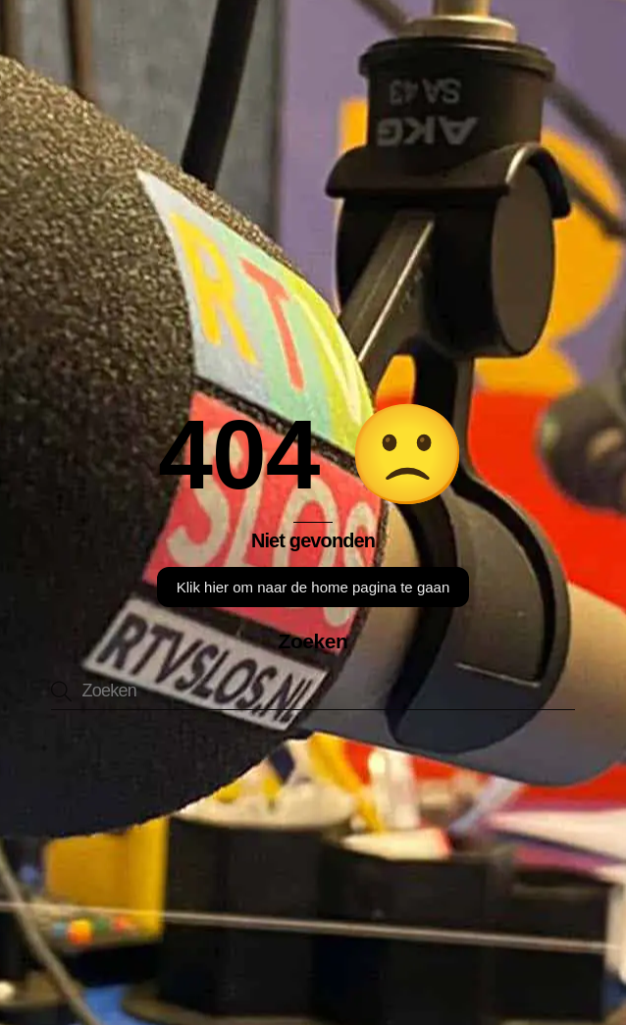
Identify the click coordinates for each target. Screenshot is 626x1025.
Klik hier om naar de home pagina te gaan (313, 587)
